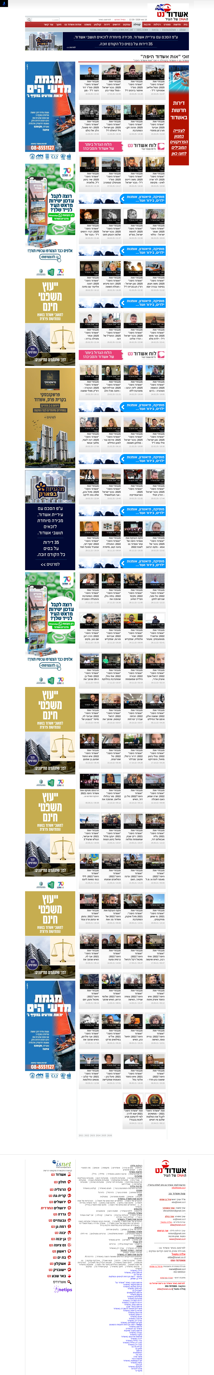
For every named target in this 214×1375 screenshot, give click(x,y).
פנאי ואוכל (107, 1260)
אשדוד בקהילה (168, 60)
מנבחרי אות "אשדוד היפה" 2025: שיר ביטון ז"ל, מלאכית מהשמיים (91, 179)
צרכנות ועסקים (135, 1237)
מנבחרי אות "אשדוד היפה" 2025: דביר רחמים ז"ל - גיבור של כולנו (90, 231)
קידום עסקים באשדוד (132, 1286)
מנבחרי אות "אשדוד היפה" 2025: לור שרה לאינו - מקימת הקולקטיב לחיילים (155, 179)
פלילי (102, 1174)
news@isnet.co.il (177, 1239)
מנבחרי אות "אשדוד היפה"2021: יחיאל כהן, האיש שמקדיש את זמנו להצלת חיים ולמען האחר (133, 1039)
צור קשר (48, 24)
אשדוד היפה (142, 29)
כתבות (139, 1196)
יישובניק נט (137, 1290)
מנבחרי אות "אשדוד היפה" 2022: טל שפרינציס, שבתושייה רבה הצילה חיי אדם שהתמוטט (113, 759)
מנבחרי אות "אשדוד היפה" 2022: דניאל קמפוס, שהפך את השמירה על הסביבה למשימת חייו (112, 719)
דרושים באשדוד (135, 1314)
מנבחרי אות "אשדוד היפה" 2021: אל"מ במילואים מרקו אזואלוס (113, 1036)
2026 (109, 1135)
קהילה (137, 24)
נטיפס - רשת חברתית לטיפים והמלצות (125, 1276)
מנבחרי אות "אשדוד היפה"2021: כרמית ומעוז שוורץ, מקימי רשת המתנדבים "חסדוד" (111, 959)
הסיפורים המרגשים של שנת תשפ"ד (123, 1223)
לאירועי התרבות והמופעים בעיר (128, 1188)
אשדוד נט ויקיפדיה (133, 1328)
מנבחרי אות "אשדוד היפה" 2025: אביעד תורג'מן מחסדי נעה (157, 127)
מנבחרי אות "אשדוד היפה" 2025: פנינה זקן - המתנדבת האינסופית (134, 127)
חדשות (177, 24)
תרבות (147, 24)
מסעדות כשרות (97, 1182)
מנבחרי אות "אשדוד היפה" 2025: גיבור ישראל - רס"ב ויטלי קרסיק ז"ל (155, 492)
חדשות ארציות (136, 1174)
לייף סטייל (137, 1242)
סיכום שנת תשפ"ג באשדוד (130, 1198)
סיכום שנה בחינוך (125, 1203)
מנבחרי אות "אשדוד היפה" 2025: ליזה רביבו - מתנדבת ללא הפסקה (134, 387)
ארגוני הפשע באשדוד (117, 1174)
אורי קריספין (162, 1230)
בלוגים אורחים (112, 1229)
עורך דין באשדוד (135, 1344)
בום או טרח (128, 1168)
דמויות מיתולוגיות (116, 1233)
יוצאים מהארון (129, 1170)
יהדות (118, 1260)
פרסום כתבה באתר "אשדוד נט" (128, 1282)
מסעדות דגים (102, 1178)
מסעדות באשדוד (135, 1298)
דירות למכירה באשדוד (132, 1300)
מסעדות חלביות (118, 1178)
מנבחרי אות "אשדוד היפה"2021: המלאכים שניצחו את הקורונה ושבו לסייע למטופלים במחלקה (112, 879)
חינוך (58, 24)
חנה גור (139, 1354)
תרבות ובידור (136, 1186)
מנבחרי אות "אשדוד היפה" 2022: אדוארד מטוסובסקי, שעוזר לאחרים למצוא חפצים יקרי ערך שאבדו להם (155, 639)
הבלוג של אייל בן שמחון (132, 1229)
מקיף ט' (138, 1370)
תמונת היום (113, 1211)
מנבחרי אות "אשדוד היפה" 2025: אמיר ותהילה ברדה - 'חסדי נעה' (91, 335)
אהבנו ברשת (129, 1260)
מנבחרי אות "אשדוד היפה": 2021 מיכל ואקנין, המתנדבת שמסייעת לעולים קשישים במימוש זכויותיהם (134, 919)
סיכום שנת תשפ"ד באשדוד (129, 1219)
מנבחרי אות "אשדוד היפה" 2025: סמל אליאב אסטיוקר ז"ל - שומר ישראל (155, 87)
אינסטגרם (100, 1211)
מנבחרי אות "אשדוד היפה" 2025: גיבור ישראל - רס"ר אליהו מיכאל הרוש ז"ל (133, 335)
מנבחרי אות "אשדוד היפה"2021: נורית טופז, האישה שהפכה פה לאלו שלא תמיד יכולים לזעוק (155, 1039)
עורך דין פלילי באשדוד (132, 1342)
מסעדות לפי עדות (115, 1182)
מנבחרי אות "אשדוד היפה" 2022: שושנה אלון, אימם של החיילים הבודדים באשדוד (155, 716)
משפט (87, 24)
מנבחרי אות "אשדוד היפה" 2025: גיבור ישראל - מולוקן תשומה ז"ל (133, 440)
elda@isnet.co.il (177, 1225)
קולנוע (97, 24)
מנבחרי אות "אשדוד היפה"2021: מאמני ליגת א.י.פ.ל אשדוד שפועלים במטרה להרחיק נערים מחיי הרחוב (155, 879)
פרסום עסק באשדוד (133, 1272)
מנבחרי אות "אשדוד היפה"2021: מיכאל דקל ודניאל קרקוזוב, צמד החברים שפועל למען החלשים (133, 959)
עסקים (126, 24)
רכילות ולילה (136, 1165)
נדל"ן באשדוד (136, 1270)
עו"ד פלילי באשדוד (133, 1340)
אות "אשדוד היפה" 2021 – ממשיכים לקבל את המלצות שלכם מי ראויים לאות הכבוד (155, 1116)
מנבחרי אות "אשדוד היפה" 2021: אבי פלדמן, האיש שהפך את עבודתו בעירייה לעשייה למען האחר (90, 1039)
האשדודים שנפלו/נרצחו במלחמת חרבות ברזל (119, 1225)
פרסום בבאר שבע (134, 1306)
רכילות (157, 24)
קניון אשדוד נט (101, 1266)
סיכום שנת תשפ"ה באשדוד (129, 1254)
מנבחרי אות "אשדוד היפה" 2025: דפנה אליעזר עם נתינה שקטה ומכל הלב (90, 283)
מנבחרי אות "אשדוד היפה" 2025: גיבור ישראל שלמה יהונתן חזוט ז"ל (111, 231)
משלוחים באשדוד (134, 1296)
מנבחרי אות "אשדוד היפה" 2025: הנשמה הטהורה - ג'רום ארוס (157, 387)
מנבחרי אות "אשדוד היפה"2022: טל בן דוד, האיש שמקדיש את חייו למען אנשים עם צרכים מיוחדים (133, 799)
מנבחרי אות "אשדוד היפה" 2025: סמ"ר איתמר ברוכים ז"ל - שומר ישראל (134, 87)
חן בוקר (138, 1364)
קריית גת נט (137, 1346)
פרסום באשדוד (135, 1326)
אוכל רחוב (126, 1184)
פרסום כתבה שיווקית (133, 1330)
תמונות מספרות (118, 1196)
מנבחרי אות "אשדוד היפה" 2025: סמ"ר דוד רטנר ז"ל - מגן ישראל (91, 87)
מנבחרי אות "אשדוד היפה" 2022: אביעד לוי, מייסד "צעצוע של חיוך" (90, 716)
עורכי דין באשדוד (116, 1248)
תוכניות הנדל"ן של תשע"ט (100, 1262)
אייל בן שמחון (136, 1278)
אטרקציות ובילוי (126, 1244)
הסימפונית (137, 1352)
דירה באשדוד (136, 1338)
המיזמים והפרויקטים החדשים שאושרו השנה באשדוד (119, 1256)
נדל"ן (94, 1174)
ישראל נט (138, 1274)
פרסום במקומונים (134, 1292)
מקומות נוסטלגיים (134, 1233)
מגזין (140, 1194)
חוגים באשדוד (105, 1188)
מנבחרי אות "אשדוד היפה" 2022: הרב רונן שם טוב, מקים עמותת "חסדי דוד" (89, 636)
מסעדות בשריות (135, 1178)
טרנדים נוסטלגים (98, 1233)
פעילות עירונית (169, 29)
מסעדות (138, 1176)
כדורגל (101, 1192)
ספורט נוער (122, 1192)
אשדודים (116, 1168)
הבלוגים (138, 1227)
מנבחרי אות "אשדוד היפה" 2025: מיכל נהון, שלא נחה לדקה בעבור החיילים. (90, 492)
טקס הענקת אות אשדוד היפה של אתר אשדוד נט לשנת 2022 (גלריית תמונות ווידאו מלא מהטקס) (134, 547)
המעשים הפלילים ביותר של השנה (111, 1264)
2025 (104, 1135)
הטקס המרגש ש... (91, 796)
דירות (107, 24)
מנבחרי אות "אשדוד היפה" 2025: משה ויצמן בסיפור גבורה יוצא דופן (155, 283)
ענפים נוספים (136, 1192)
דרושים (116, 24)
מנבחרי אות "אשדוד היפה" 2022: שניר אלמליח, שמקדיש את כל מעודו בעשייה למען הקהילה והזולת (134, 639)
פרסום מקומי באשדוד (132, 1284)
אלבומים (138, 1209)
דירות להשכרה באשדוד (132, 1302)
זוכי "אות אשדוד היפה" (122, 29)
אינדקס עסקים (93, 1260)
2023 (92, 1135)
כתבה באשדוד (135, 1334)
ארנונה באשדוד (135, 1318)
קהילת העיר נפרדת (99, 29)
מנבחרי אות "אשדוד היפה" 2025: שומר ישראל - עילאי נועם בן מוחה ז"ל (155, 231)
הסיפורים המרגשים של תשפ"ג (109, 1201)
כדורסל (110, 1192)
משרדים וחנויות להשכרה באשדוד (128, 1308)
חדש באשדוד (114, 1240)
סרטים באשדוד (132, 1266)
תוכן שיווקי (137, 1240)
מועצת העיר (137, 1358)
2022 (87, 1135)
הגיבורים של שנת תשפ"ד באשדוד (127, 1221)
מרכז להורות (136, 1368)
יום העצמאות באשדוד (132, 1360)
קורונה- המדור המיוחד (132, 1252)
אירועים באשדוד (135, 1312)
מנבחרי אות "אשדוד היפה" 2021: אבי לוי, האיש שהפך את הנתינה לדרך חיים (90, 956)
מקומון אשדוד (136, 1294)
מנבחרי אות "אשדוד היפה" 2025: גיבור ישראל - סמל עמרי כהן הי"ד (111, 87)
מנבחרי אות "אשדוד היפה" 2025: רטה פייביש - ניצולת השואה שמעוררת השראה (112, 283)
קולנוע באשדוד (89, 1188)
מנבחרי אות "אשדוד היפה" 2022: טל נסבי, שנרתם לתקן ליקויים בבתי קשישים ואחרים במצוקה (157, 599)
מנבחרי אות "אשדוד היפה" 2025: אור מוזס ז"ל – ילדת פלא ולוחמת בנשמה (157, 335)
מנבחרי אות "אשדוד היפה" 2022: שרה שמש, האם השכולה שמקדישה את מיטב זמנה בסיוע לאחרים (156, 799)
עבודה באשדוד (135, 1332)
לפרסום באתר (104, 20)
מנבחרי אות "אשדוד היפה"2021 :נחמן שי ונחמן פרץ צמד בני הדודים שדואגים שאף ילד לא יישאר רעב (90, 919)
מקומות (106, 1168)
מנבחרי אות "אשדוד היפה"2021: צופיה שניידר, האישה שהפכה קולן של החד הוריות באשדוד (133, 999)
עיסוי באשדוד (136, 1362)
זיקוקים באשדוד (135, 1366)
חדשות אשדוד (135, 1172)
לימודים (126, 1240)
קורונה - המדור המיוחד (131, 1250)
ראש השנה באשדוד (123, 1262)
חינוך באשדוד (117, 1266)
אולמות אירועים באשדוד (131, 1336)
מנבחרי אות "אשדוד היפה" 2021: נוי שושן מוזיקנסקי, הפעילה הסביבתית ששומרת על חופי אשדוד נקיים (155, 919)
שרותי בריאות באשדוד (132, 1310)
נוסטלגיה (104, 1196)
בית (185, 24)
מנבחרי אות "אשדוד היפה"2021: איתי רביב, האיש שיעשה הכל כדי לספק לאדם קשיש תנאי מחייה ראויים (155, 959)
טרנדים (112, 1244)
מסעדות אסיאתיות (120, 1180)
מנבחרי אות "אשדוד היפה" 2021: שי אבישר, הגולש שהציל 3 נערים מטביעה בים (89, 836)
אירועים (138, 1211)
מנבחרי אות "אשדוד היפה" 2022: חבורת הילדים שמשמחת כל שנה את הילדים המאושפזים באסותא (133, 679)
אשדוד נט (183, 60)
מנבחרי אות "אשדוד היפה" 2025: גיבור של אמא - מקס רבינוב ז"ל (155, 544)
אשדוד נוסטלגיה (134, 1231)
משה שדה (137, 1356)
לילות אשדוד (126, 1211)
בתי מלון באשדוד (135, 1288)
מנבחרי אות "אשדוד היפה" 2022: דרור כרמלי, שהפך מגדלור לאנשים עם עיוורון (133, 756)
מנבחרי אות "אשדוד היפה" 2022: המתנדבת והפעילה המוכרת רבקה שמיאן (90, 596)
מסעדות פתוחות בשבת (99, 1180)
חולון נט (138, 1348)
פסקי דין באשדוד (134, 1248)
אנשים (96, 1168)
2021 (81, 1135)
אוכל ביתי (135, 1180)
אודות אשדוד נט (72, 24)
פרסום (139, 1350)
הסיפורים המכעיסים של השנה (123, 1205)
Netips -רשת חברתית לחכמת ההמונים (125, 1324)
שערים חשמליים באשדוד (131, 1322)
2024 (98, 1135)
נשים (140, 1260)
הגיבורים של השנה (134, 1201)
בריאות (155, 29)
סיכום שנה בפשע (107, 1203)
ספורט (167, 24)
